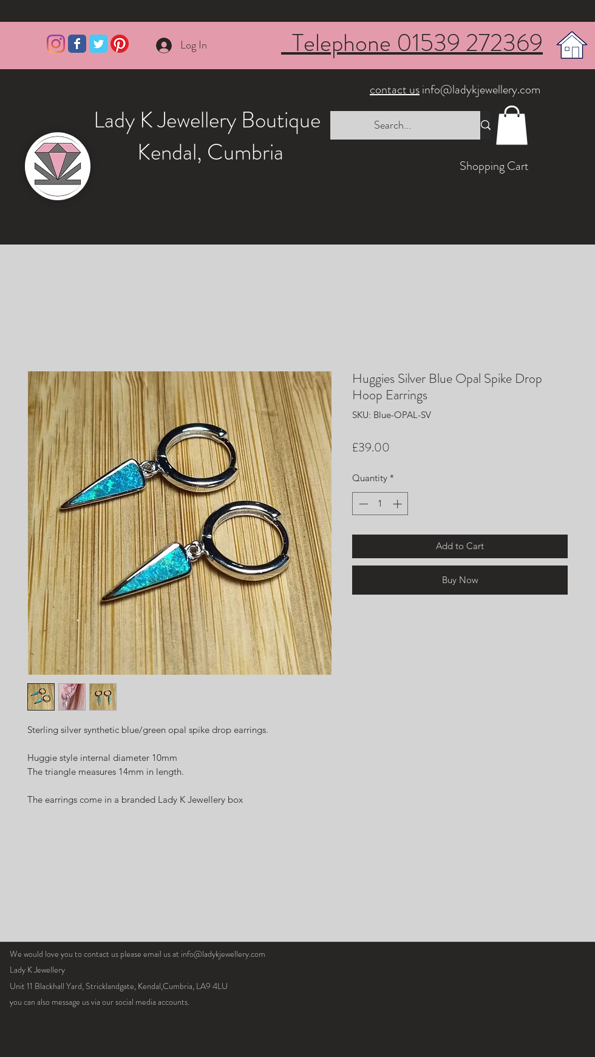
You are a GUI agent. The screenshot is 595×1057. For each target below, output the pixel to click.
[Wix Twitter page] (98, 44)
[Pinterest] (119, 44)
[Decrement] (362, 504)
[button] (511, 125)
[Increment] (398, 504)
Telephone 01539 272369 (412, 42)
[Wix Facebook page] (77, 44)
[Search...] (393, 125)
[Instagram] (56, 44)
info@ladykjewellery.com (456, 89)
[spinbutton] (380, 504)
